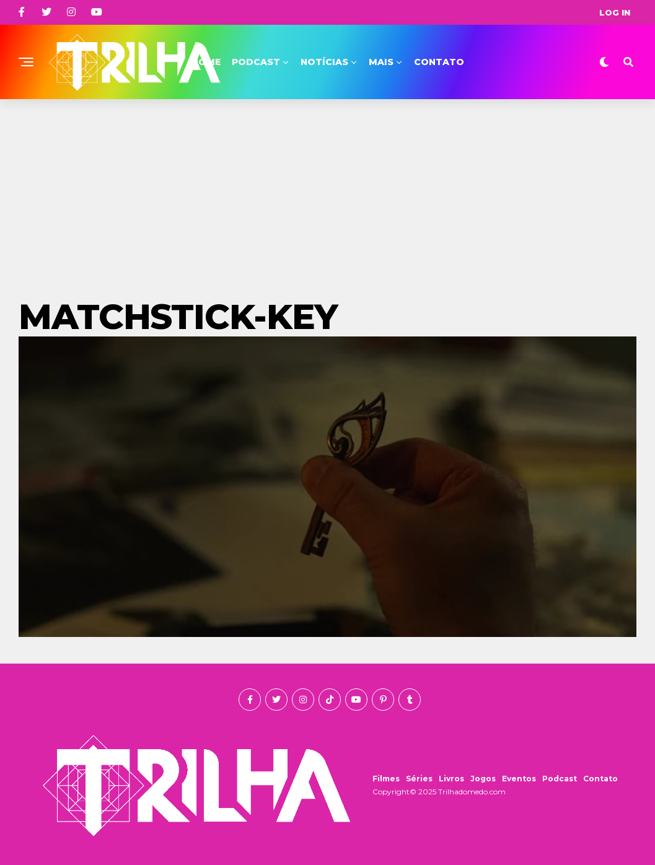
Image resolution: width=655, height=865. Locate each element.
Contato (439, 62)
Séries (419, 778)
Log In (614, 12)
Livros (451, 778)
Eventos (519, 778)
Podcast (256, 62)
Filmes (386, 778)
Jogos (483, 778)
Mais (381, 62)
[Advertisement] (327, 192)
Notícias (324, 62)
